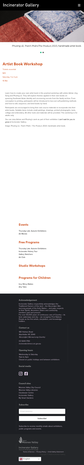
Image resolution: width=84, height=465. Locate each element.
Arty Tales (23, 287)
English (25, 459)
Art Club (22, 257)
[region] (42, 32)
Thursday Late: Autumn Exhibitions (32, 231)
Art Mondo (23, 234)
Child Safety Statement (56, 452)
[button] (40, 52)
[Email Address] (42, 411)
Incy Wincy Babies (26, 284)
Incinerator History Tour (28, 251)
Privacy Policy (41, 452)
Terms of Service (29, 452)
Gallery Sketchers (26, 254)
